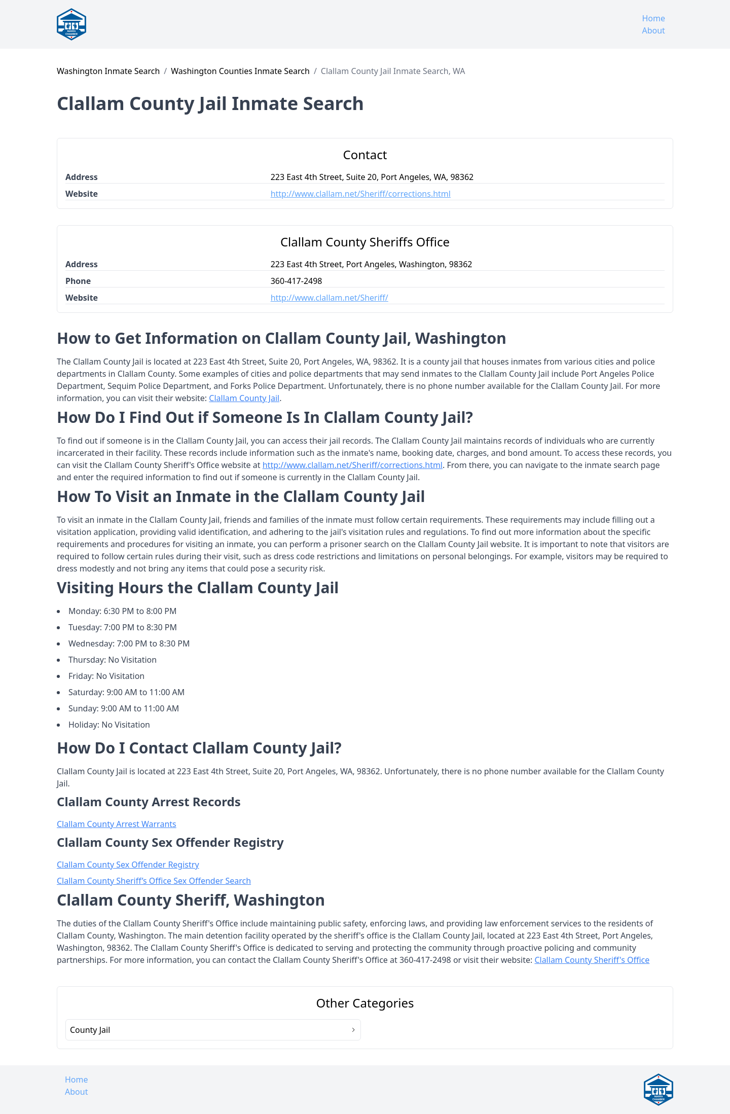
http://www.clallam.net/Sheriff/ (329, 297)
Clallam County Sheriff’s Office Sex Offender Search (154, 880)
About (653, 30)
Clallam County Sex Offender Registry (128, 864)
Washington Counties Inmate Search (240, 71)
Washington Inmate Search (108, 71)
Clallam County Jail (244, 398)
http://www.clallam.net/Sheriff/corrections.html (361, 193)
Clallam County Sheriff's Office (591, 959)
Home (653, 18)
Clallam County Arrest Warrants (116, 824)
